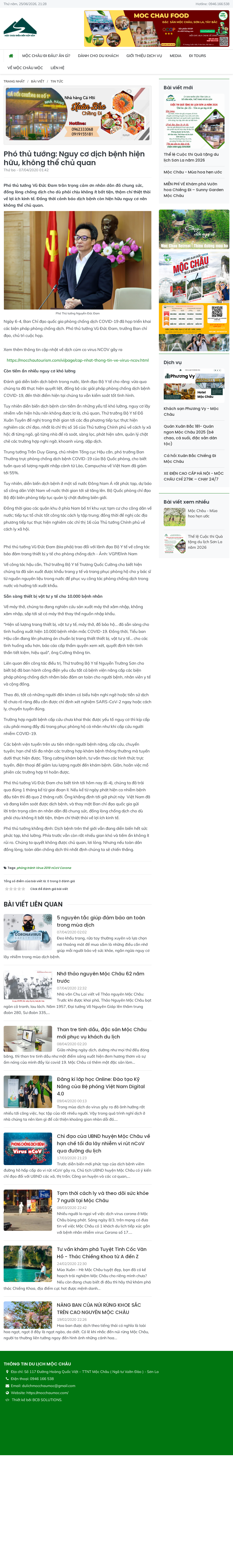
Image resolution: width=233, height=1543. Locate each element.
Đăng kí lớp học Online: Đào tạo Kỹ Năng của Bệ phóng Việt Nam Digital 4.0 (101, 1174)
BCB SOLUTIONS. (47, 1487)
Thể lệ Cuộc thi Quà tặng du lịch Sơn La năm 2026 (191, 157)
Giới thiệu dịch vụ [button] (144, 55)
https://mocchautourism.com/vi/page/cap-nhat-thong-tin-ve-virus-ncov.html (78, 360)
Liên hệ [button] (57, 67)
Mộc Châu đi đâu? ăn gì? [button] (46, 55)
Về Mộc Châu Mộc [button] (25, 67)
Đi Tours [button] (197, 55)
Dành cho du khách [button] (98, 55)
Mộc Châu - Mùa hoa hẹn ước (193, 172)
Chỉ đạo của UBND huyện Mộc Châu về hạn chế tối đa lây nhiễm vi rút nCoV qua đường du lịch (103, 1231)
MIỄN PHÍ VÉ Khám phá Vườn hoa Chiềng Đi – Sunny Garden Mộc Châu (194, 189)
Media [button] (175, 55)
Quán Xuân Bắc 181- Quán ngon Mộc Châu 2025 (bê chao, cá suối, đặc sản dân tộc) (190, 435)
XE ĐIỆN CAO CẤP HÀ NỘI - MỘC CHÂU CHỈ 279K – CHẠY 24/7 (194, 476)
